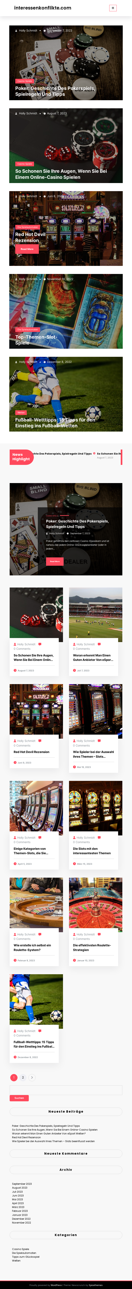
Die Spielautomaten (28, 227)
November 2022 (21, 1220)
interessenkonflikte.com (42, 8)
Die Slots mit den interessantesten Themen (92, 851)
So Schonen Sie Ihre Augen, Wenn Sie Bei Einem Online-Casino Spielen (61, 174)
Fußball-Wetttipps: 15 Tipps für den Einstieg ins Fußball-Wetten (55, 422)
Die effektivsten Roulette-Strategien (92, 947)
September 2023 (22, 1181)
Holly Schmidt (27, 30)
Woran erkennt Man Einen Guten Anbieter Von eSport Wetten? (92, 657)
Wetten (21, 412)
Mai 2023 (17, 1197)
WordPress (56, 1282)
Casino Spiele (25, 81)
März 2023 (18, 1205)
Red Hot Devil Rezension (30, 237)
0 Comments (22, 648)
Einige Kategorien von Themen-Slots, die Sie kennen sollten (30, 851)
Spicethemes (96, 1282)
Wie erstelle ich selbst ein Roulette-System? (32, 947)
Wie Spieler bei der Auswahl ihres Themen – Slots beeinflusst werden (93, 754)
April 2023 (18, 1201)
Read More (27, 249)
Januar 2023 (20, 1212)
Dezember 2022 (21, 1216)
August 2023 (19, 1185)
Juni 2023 (18, 1193)
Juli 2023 (17, 1189)
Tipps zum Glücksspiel (25, 1254)
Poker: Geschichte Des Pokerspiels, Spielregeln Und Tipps (55, 91)
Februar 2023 (20, 1208)
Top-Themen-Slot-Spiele (36, 339)
